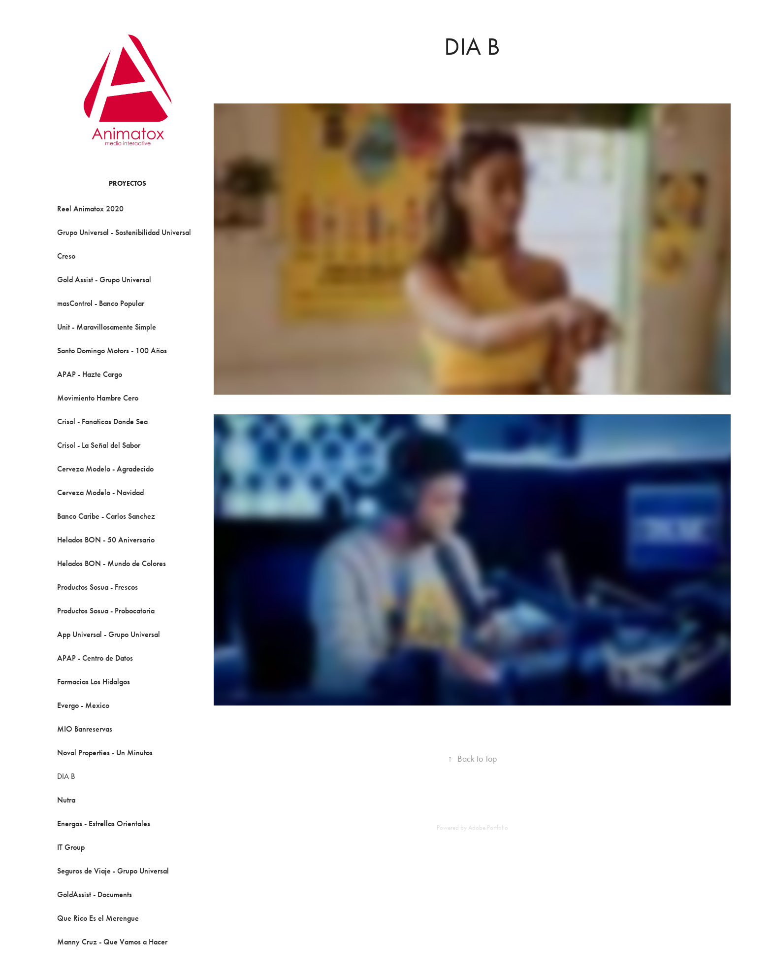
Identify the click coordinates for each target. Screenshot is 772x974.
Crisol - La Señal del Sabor (98, 445)
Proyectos (127, 183)
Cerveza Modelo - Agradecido (105, 468)
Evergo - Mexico (83, 705)
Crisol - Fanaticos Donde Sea (102, 421)
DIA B (66, 776)
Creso (66, 256)
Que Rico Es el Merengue (98, 918)
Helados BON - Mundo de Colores (111, 563)
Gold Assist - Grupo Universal (104, 279)
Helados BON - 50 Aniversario (106, 539)
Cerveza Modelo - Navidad (100, 492)
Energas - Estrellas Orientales (103, 823)
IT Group (71, 847)
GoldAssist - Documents (94, 894)
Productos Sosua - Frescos (97, 587)
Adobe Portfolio (488, 827)
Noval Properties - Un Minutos (105, 752)
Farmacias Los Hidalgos (93, 681)
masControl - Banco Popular (100, 303)
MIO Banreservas (84, 729)
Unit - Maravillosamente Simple (106, 327)
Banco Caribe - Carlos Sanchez (106, 516)
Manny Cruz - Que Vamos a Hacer (112, 941)
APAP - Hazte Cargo (89, 374)
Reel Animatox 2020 (90, 208)
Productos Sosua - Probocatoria (106, 610)
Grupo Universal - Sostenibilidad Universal (124, 232)
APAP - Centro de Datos (95, 658)
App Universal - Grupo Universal (108, 634)
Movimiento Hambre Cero (97, 398)
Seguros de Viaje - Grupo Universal (113, 870)
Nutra (66, 800)
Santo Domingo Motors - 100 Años (112, 350)
